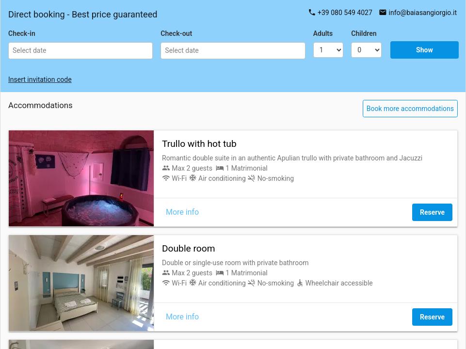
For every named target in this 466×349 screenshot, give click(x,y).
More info (182, 212)
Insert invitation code (40, 79)
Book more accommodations (410, 108)
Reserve (432, 212)
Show (424, 50)
